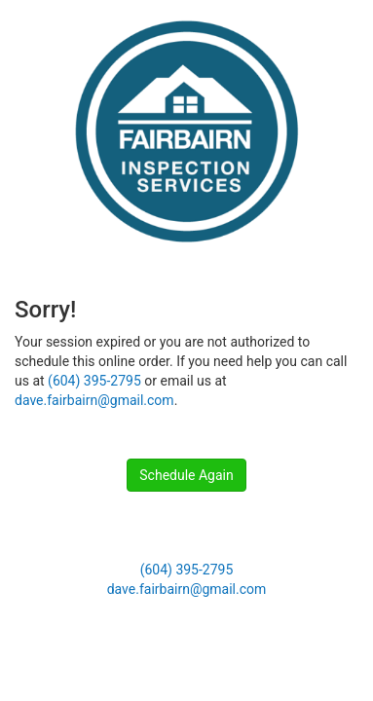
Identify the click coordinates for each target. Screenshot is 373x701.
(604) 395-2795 (94, 380)
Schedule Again (186, 475)
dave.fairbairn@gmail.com (94, 400)
